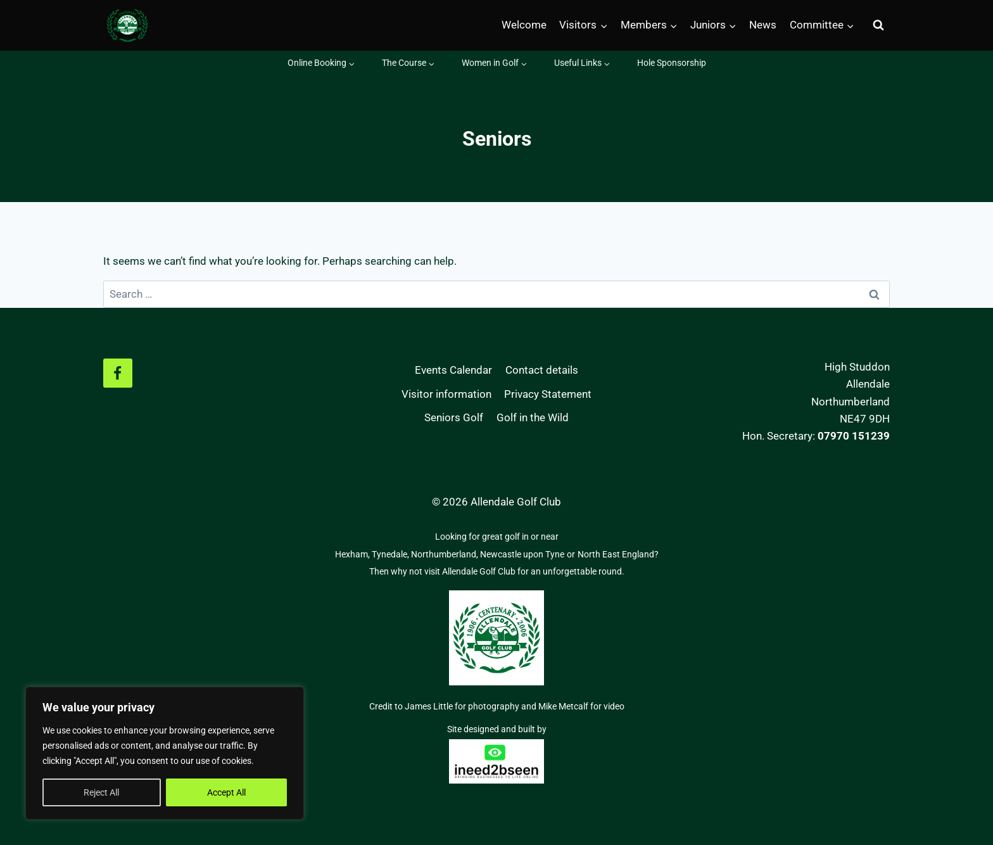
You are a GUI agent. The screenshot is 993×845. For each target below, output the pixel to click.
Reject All (101, 792)
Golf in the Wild (532, 417)
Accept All (226, 792)
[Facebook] (117, 373)
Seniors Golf (453, 417)
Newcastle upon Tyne (522, 554)
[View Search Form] (878, 25)
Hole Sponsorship (671, 63)
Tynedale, (391, 554)
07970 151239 (854, 435)
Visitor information (446, 394)
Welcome (524, 24)
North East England (616, 554)
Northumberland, (445, 554)
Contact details (541, 370)
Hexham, (353, 554)
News (762, 24)
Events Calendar (453, 370)
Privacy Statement (547, 394)
